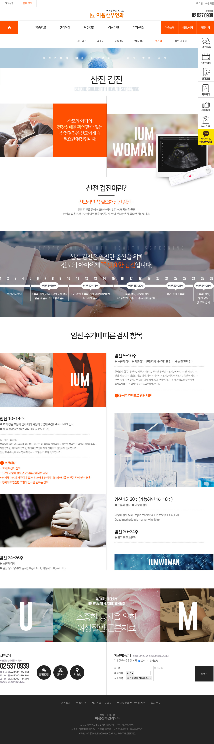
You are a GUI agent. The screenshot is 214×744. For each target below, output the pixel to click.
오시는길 (155, 703)
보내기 (204, 673)
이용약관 (81, 703)
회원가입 (209, 3)
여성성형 (9, 3)
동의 (141, 660)
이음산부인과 (107, 13)
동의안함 (152, 660)
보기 (134, 660)
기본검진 (82, 41)
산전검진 (159, 41)
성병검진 (119, 41)
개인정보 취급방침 (102, 703)
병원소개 (66, 703)
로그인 (199, 3)
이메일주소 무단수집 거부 (131, 703)
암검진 (100, 41)
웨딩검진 (139, 41)
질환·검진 (27, 3)
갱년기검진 (180, 41)
